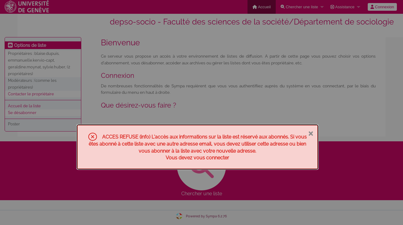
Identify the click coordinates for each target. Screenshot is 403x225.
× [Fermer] (310, 133)
